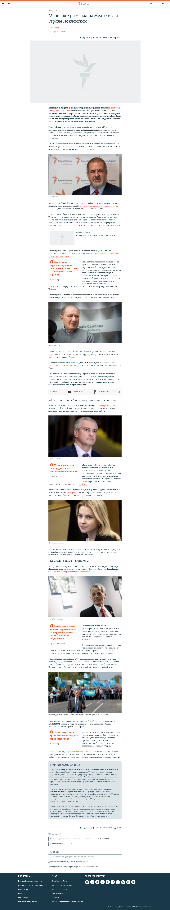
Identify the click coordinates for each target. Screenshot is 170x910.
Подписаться (23, 889)
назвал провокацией (105, 406)
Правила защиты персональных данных (67, 902)
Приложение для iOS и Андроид (30, 885)
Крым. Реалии (53, 27)
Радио (20, 894)
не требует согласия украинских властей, (101, 206)
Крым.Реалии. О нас (59, 881)
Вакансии (55, 898)
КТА (157, 4)
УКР (150, 4)
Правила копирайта (59, 889)
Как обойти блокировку (27, 902)
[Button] (84, 37)
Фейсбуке (83, 484)
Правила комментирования (62, 885)
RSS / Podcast (23, 898)
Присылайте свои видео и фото (30, 881)
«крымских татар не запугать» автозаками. (71, 572)
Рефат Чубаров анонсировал (78, 752)
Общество (53, 11)
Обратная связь (57, 894)
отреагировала (71, 493)
